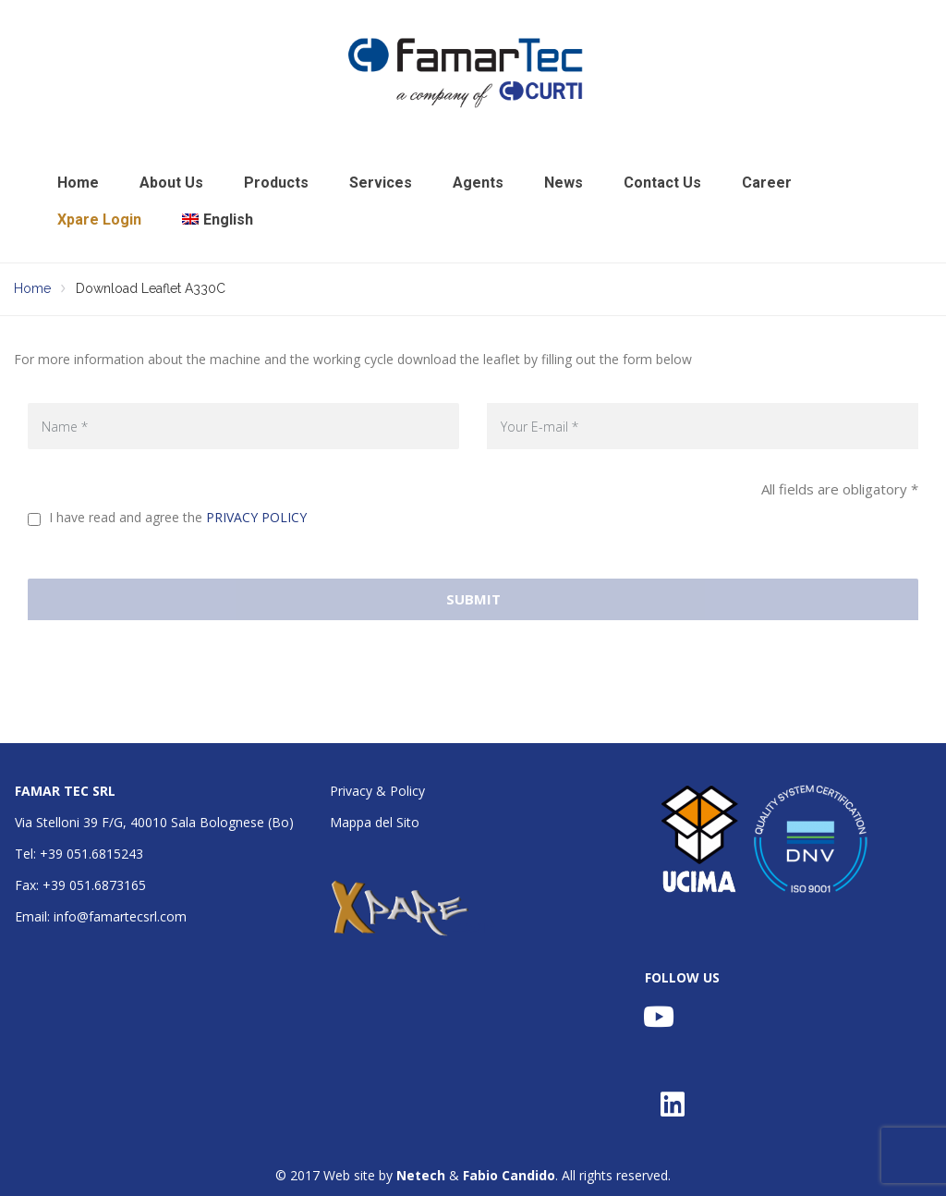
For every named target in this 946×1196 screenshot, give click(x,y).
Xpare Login (99, 219)
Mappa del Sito (374, 822)
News (563, 182)
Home (78, 182)
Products (276, 182)
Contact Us (662, 182)
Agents (478, 182)
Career (767, 182)
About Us (171, 182)
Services (380, 182)
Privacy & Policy (377, 790)
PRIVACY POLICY (256, 517)
